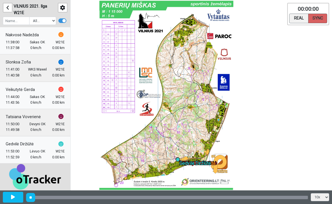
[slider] (30, 197)
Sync (317, 18)
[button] (179, 161)
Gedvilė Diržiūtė (20, 144)
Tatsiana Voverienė (23, 116)
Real (299, 18)
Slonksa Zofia (18, 62)
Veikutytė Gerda (20, 89)
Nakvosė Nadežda (22, 35)
